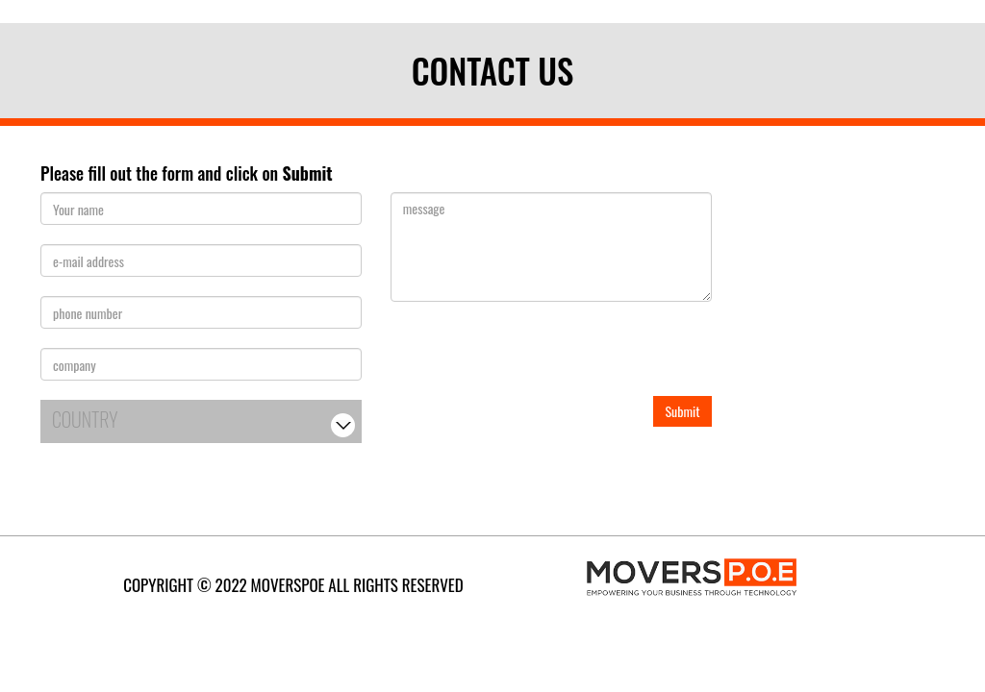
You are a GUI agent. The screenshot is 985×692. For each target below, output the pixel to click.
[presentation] (537, 358)
